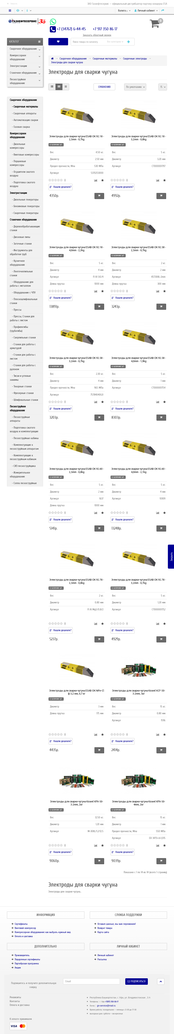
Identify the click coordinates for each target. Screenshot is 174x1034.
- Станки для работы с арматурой (23, 346)
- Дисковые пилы (20, 237)
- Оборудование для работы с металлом (21, 283)
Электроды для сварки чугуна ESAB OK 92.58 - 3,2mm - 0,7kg (76, 359)
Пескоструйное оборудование (18, 81)
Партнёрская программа (27, 963)
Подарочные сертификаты (27, 959)
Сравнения (104, 86)
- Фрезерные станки (22, 393)
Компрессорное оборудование (18, 57)
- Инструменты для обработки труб (21, 252)
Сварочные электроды (135, 58)
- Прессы (15, 309)
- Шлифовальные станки (24, 399)
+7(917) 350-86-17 (111, 1001)
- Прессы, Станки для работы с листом (22, 318)
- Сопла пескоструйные (23, 483)
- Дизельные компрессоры (17, 145)
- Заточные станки (21, 243)
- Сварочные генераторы (24, 213)
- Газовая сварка (20, 126)
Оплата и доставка (24, 936)
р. (124, 10)
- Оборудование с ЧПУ (22, 292)
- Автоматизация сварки (24, 120)
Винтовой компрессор (25, 928)
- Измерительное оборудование (20, 474)
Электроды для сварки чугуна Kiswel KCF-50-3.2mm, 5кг (138, 692)
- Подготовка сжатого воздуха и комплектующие (24, 429)
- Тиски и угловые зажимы (20, 377)
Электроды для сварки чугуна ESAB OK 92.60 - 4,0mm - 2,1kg (138, 470)
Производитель (22, 955)
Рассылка (102, 959)
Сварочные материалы (105, 58)
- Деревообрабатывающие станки (25, 228)
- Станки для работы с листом (23, 356)
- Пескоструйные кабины (24, 438)
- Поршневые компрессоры (18, 163)
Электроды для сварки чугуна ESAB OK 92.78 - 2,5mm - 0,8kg (76, 581)
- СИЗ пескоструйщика (23, 466)
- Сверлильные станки (23, 337)
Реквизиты (15, 997)
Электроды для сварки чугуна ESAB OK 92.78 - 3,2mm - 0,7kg (138, 581)
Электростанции (18, 66)
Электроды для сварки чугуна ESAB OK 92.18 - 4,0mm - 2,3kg (76, 249)
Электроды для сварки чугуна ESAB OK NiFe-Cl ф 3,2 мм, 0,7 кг (76, 692)
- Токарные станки (21, 386)
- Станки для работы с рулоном (23, 367)
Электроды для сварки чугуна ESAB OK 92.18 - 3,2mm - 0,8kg (138, 138)
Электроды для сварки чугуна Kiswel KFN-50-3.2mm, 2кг (76, 803)
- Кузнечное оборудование (17, 262)
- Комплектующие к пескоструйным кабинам (23, 457)
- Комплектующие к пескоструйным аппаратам (24, 446)
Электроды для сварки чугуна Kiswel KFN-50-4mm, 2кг (138, 803)
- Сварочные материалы (24, 106)
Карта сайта (103, 932)
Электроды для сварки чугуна (67, 62)
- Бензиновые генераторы (24, 206)
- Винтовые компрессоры (24, 154)
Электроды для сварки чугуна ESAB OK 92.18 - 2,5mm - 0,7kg (76, 138)
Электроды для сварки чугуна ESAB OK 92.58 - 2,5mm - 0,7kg (138, 249)
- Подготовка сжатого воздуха (22, 184)
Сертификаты (21, 923)
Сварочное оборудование (23, 48)
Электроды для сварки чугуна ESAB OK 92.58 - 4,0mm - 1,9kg (138, 359)
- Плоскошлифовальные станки (23, 301)
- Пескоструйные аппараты (20, 418)
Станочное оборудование (23, 72)
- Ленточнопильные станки (21, 273)
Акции (18, 967)
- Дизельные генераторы (24, 199)
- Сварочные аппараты (23, 113)
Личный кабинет (105, 955)
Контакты (15, 1001)
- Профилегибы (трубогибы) (19, 328)
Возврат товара (104, 928)
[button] (152, 41)
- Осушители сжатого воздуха (22, 173)
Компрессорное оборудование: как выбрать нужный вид (43, 932)
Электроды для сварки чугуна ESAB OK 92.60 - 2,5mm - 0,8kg (76, 470)
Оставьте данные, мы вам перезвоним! (116, 923)
